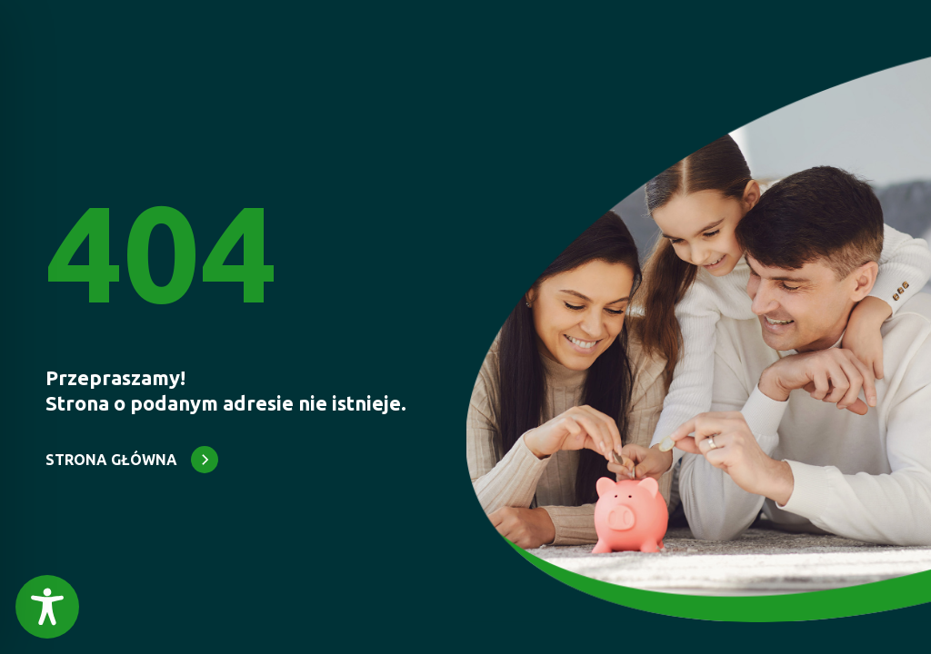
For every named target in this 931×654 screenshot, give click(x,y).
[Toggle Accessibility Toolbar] (47, 606)
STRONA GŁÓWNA (111, 459)
